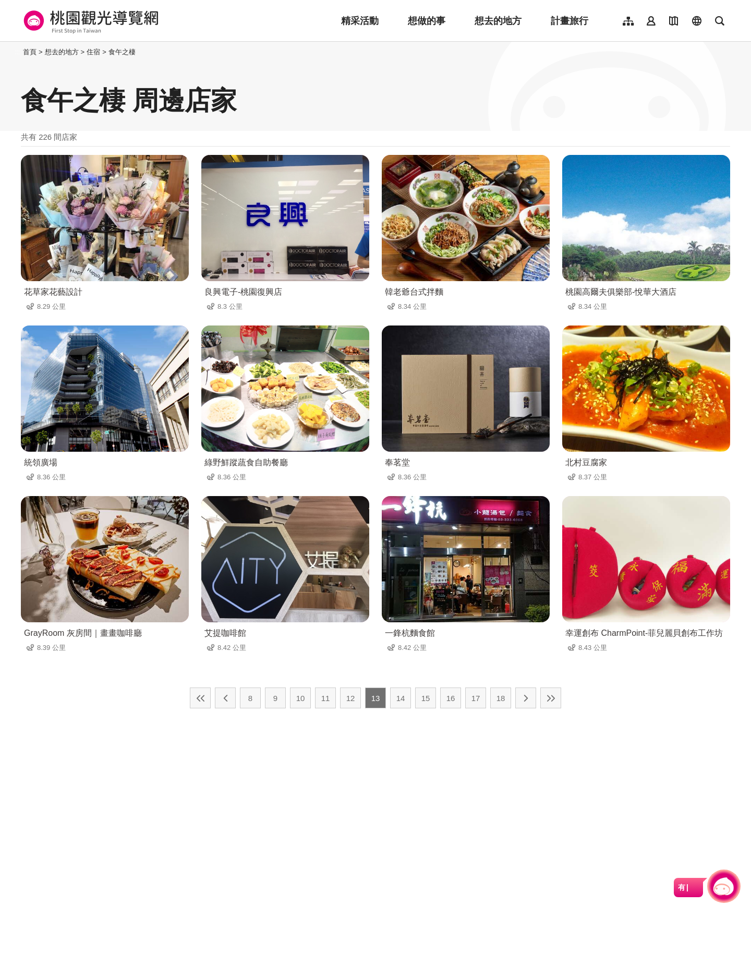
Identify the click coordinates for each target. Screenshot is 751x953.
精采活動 (360, 21)
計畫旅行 (569, 21)
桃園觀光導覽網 (89, 21)
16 (450, 698)
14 (400, 698)
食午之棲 (122, 52)
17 (475, 698)
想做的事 (426, 21)
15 (425, 698)
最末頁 (550, 697)
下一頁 (525, 697)
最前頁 (200, 697)
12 (350, 698)
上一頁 (225, 697)
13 (375, 698)
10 (300, 698)
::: (18, 52)
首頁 (30, 52)
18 (500, 698)
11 (325, 698)
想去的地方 (498, 21)
